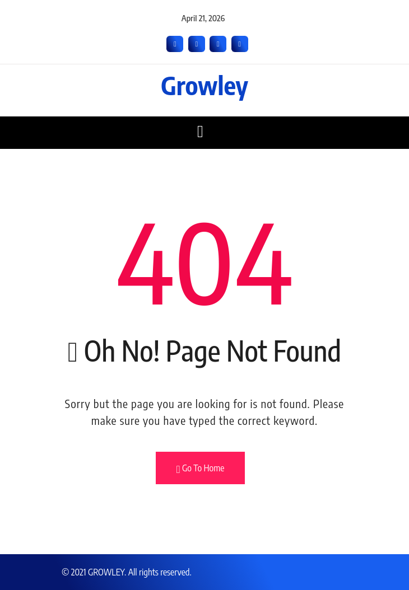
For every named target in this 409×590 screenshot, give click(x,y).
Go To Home (200, 468)
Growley (204, 85)
